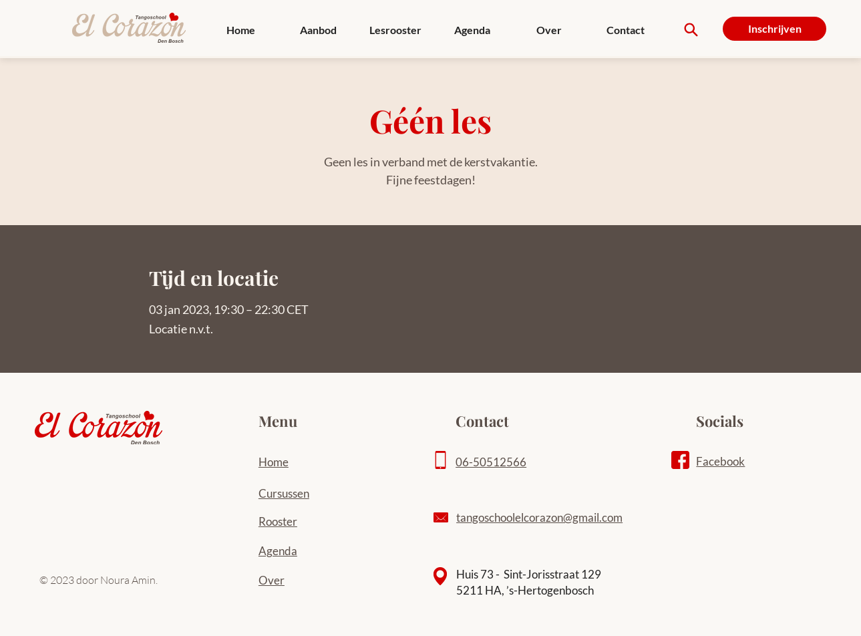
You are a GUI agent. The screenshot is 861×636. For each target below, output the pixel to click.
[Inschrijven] (774, 29)
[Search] (691, 29)
